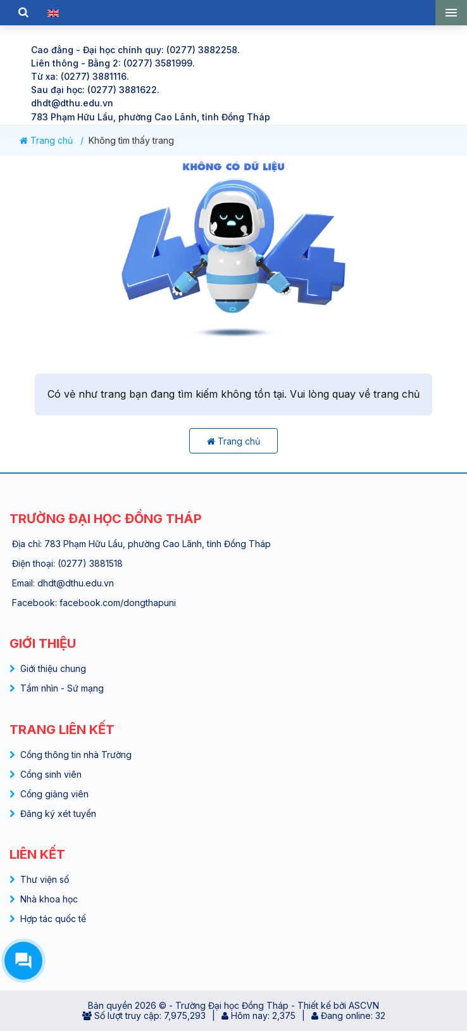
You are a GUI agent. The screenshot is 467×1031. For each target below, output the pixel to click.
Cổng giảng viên (54, 793)
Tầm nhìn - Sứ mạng (62, 688)
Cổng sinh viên (51, 774)
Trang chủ (46, 141)
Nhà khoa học (49, 899)
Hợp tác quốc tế (53, 918)
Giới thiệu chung (53, 668)
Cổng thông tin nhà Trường (76, 754)
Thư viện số (44, 879)
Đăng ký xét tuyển (58, 813)
